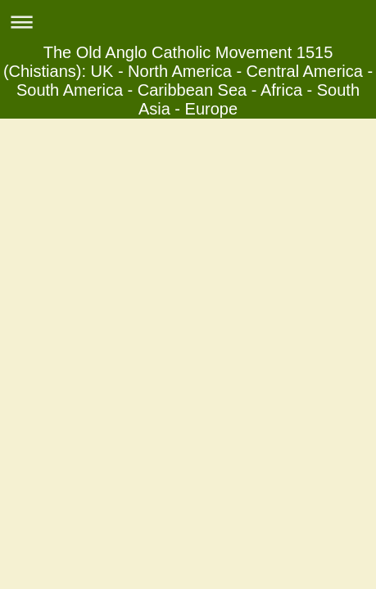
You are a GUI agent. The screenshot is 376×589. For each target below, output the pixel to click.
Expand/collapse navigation (188, 21)
